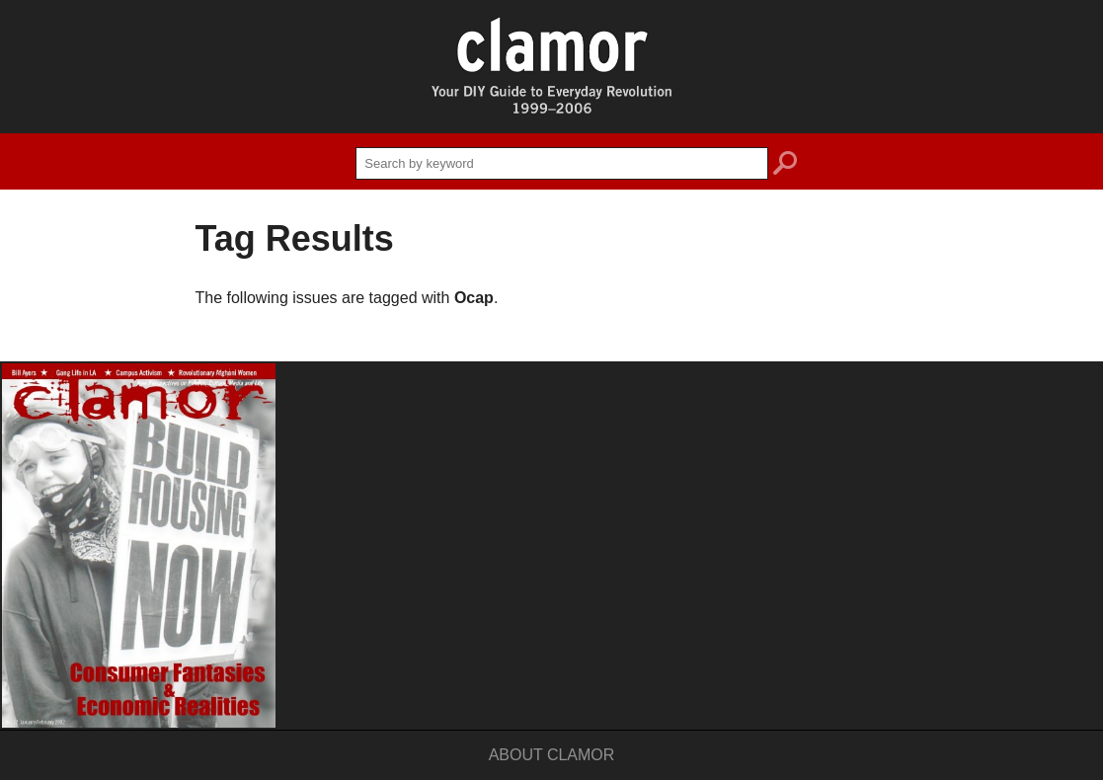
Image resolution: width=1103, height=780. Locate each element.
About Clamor (552, 754)
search (785, 166)
